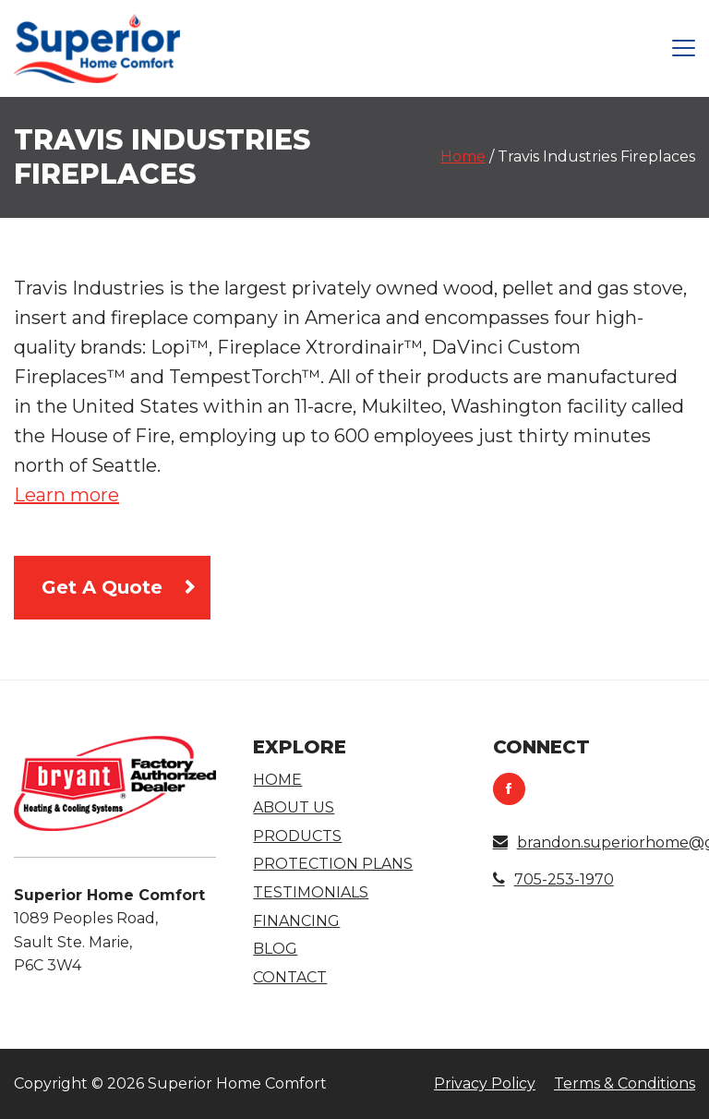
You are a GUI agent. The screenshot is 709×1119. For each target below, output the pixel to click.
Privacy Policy (484, 1083)
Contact (290, 977)
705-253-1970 (553, 879)
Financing (296, 921)
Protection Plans (333, 863)
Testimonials (310, 892)
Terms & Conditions (624, 1083)
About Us (293, 807)
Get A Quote (102, 587)
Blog (275, 948)
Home (463, 156)
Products (297, 836)
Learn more (66, 495)
